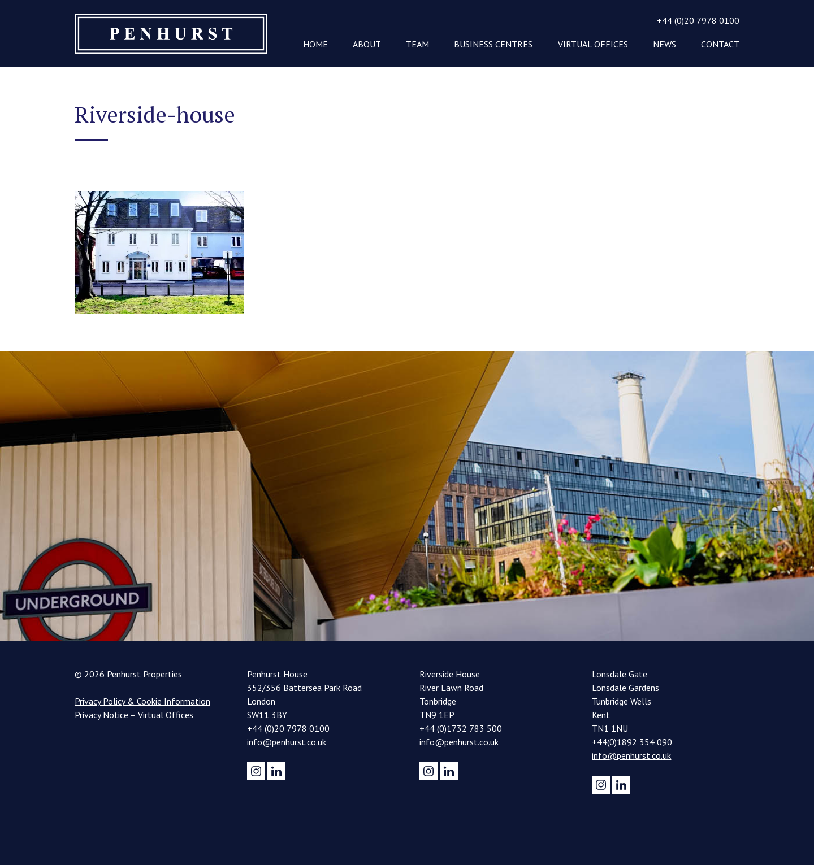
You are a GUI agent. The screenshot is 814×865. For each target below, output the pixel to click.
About (367, 44)
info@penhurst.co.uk (286, 741)
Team (417, 44)
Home (315, 44)
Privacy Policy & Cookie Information (142, 701)
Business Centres (493, 44)
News (664, 44)
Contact (720, 44)
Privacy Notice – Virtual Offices (134, 714)
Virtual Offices (593, 44)
